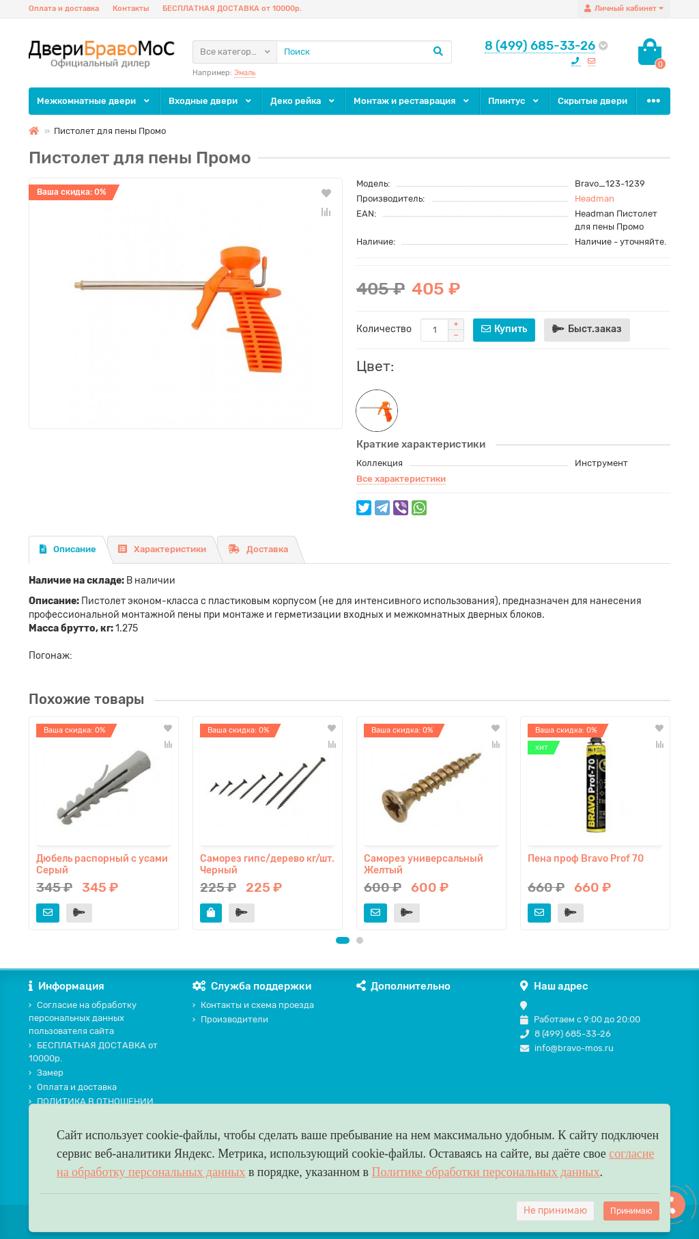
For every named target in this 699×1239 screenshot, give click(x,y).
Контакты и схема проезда (253, 1005)
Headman (594, 198)
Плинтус (514, 101)
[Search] (364, 52)
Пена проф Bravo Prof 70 (586, 858)
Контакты (131, 8)
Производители (230, 1019)
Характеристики (162, 549)
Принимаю (631, 1211)
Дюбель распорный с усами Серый (102, 864)
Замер (46, 1072)
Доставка (258, 549)
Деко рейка (303, 101)
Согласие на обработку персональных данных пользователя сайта (83, 1018)
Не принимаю (555, 1210)
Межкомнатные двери (94, 101)
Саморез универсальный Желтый (423, 864)
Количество (384, 329)
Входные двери (211, 101)
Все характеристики (401, 479)
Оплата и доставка (64, 8)
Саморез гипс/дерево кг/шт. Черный (267, 864)
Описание (68, 549)
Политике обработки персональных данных (486, 1172)
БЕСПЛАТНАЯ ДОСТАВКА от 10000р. (232, 8)
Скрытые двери (592, 101)
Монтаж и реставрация (412, 101)
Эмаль (244, 72)
